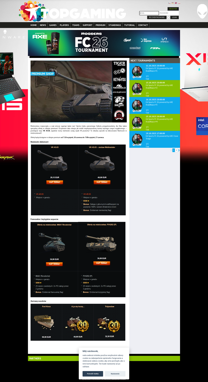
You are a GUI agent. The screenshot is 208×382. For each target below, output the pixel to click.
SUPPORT (87, 25)
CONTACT (143, 25)
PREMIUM (100, 25)
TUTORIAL (129, 25)
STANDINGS (115, 25)
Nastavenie (115, 374)
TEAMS (75, 25)
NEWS (43, 25)
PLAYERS (64, 25)
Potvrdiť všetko (93, 374)
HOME (34, 25)
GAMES (53, 25)
